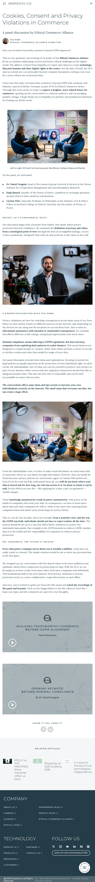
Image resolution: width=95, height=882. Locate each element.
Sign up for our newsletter (71, 853)
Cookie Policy (80, 878)
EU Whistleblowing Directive (52, 878)
